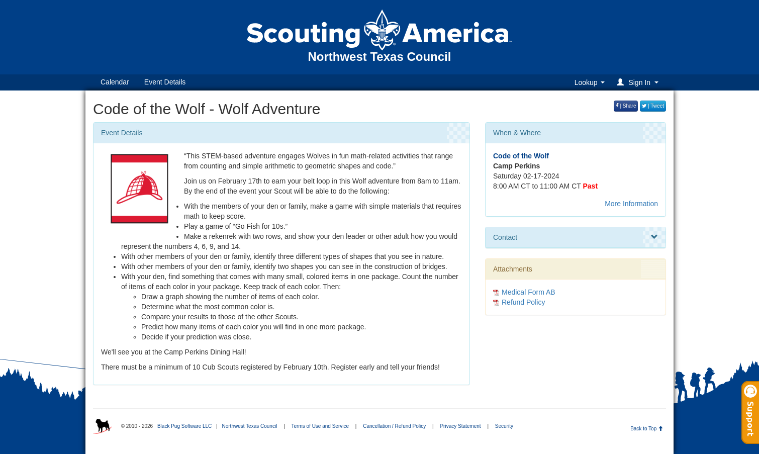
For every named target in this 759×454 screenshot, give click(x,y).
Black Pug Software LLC (184, 426)
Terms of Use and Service (320, 426)
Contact (575, 237)
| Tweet (653, 106)
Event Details (164, 82)
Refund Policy (523, 302)
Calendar (115, 82)
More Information (631, 204)
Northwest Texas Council (249, 426)
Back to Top (646, 428)
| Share (626, 106)
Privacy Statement (460, 426)
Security (504, 426)
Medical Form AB (528, 292)
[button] (639, 82)
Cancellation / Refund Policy (394, 426)
